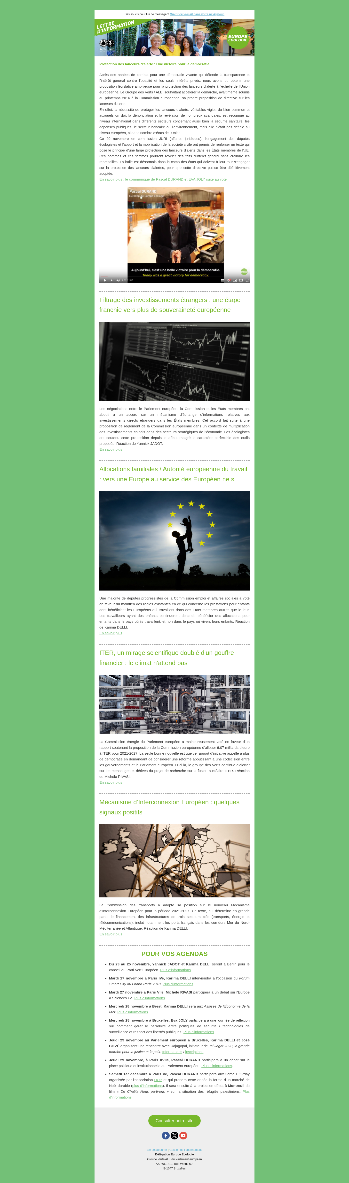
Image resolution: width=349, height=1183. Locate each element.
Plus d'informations (175, 970)
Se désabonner (157, 1150)
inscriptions (194, 1052)
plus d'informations (147, 1086)
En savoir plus (110, 449)
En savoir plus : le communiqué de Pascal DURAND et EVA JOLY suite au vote (163, 179)
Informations (172, 1052)
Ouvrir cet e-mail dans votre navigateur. (197, 14)
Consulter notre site (174, 1120)
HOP (158, 1080)
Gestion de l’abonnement (185, 1150)
